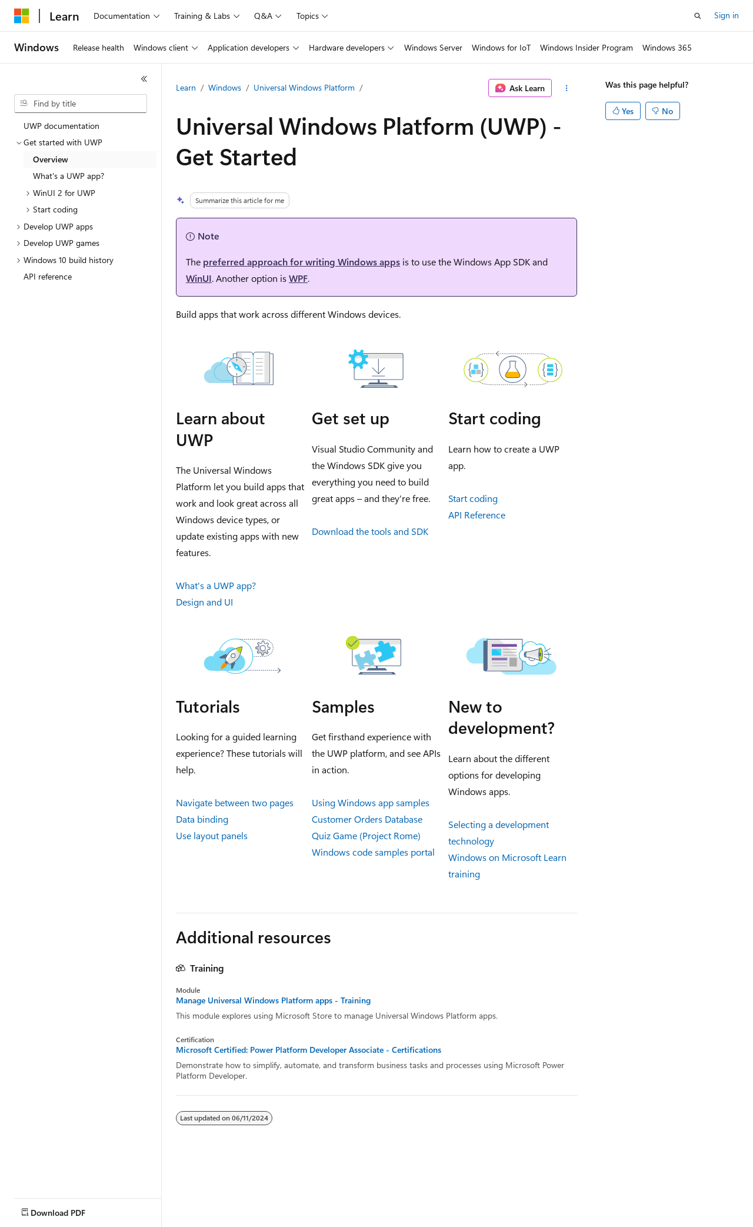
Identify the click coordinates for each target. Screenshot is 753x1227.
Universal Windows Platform (304, 87)
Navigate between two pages (235, 802)
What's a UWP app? (216, 585)
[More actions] (567, 88)
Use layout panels (212, 835)
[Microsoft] (21, 16)
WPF (298, 278)
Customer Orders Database (367, 819)
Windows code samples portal (373, 852)
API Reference (476, 514)
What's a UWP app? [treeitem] (68, 175)
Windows (224, 87)
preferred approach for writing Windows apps (301, 261)
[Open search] (697, 15)
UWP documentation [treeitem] (61, 125)
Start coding (473, 498)
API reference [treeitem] (48, 276)
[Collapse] (144, 78)
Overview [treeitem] (50, 159)
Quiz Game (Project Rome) (366, 835)
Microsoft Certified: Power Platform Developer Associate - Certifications (308, 1050)
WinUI (199, 278)
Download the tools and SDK (370, 531)
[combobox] (80, 103)
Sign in (726, 15)
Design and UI (204, 602)
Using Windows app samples (370, 802)
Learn (186, 87)
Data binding (202, 819)
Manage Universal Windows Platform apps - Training (273, 1000)
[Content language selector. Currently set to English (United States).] (68, 1210)
